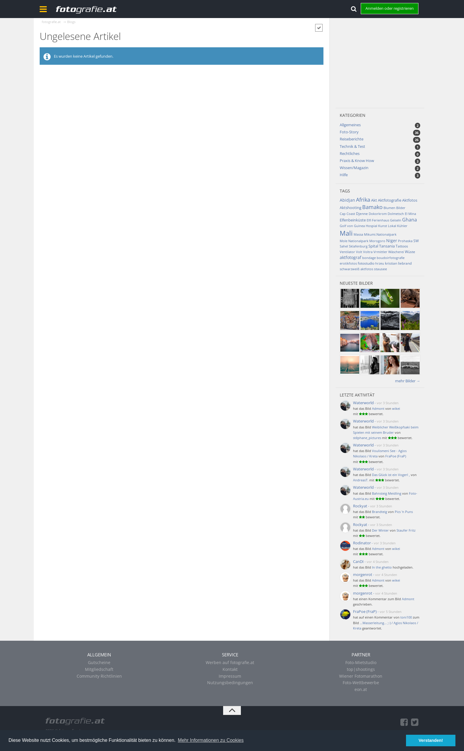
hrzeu (379, 263)
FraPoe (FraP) (395, 456)
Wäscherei (396, 252)
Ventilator (347, 252)
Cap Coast (347, 213)
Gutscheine (99, 662)
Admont (378, 408)
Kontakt (230, 669)
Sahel (344, 246)
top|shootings (361, 669)
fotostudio (366, 263)
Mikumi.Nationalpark (380, 234)
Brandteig (379, 511)
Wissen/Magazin (354, 167)
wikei (396, 408)
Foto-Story (349, 132)
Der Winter (380, 530)
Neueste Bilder (356, 283)
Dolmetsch (396, 213)
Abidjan (347, 200)
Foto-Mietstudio (360, 662)
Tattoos (402, 246)
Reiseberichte (351, 139)
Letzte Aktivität (357, 395)
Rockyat (360, 506)
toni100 (406, 617)
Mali (346, 233)
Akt (374, 200)
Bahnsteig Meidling (386, 493)
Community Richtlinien (99, 676)
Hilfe (344, 174)
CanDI (358, 561)
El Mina (410, 213)
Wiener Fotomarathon (360, 676)
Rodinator (362, 543)
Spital (373, 246)
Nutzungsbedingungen (230, 682)
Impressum (230, 676)
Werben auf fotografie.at (230, 662)
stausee (380, 268)
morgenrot (362, 574)
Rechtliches (350, 153)
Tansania (387, 246)
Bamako (372, 207)
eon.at (361, 689)
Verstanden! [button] (431, 740)
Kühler (402, 226)
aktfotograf (350, 257)
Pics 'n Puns (404, 511)
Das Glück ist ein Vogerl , (391, 474)
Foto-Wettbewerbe (361, 682)
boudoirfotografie (391, 257)
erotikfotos (348, 263)
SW (416, 240)
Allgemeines (350, 124)
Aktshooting (350, 207)
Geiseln (395, 220)
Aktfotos (409, 200)
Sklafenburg (358, 246)
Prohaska (405, 241)
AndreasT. (360, 480)
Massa (358, 234)
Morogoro (377, 241)
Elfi (369, 220)
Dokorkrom (378, 213)
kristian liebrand (398, 263)
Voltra (368, 252)
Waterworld (363, 402)
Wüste (410, 251)
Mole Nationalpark (354, 241)
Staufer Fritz (406, 530)
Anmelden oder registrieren (389, 8)
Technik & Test (352, 146)
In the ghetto (382, 567)
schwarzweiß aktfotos (356, 269)
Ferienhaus (380, 220)
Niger (391, 240)
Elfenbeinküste (353, 220)
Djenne (362, 213)
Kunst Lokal (387, 226)
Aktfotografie (389, 200)
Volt (359, 252)
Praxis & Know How (357, 160)
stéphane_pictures (367, 438)
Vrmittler (380, 252)
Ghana (409, 219)
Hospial (371, 226)
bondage (369, 257)
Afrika (363, 199)
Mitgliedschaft (99, 669)
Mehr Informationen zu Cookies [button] (211, 740)
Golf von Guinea (352, 226)
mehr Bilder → (407, 380)
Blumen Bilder (394, 207)
